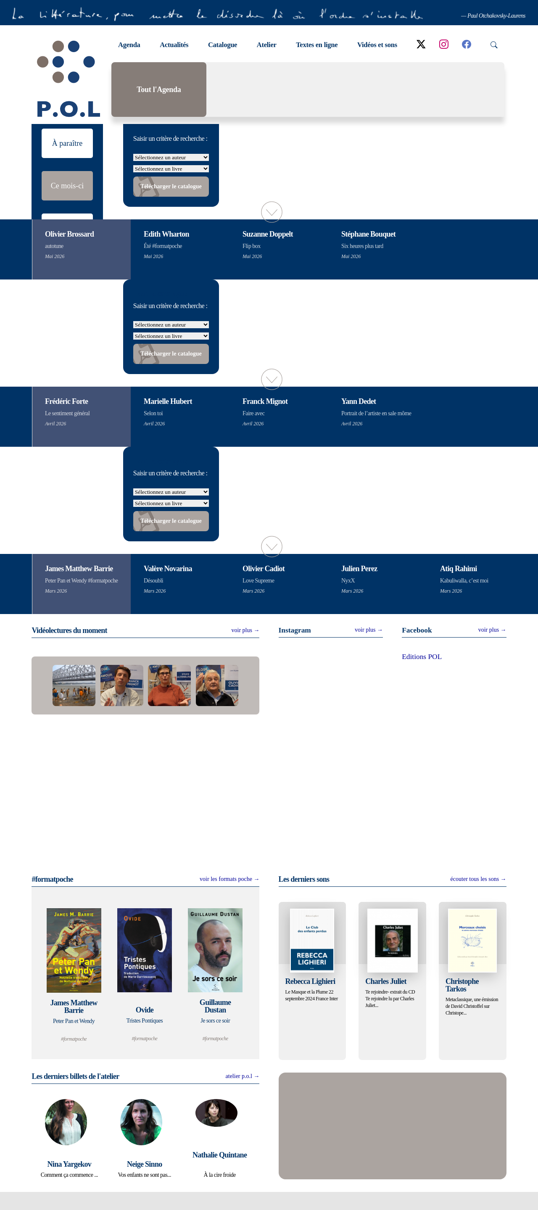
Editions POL (422, 675)
